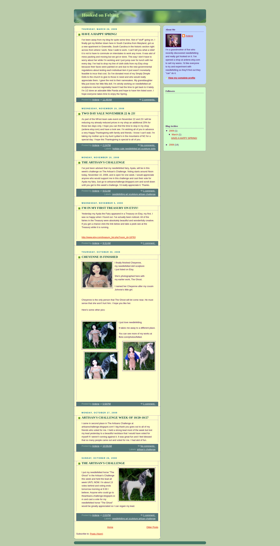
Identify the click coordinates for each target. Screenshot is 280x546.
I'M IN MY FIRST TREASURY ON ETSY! (110, 208)
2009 (172, 131)
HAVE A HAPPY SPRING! (99, 34)
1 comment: (149, 191)
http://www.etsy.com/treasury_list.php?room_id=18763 (109, 237)
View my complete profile (181, 78)
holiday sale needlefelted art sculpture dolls (134, 148)
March (175, 134)
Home (110, 527)
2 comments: (149, 99)
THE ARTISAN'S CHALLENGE (103, 162)
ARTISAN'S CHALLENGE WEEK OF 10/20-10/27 (115, 417)
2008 (172, 145)
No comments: (148, 145)
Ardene (189, 36)
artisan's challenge (146, 449)
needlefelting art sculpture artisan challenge (134, 194)
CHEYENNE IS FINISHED (100, 257)
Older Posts (152, 527)
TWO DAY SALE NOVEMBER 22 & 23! (108, 113)
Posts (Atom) (96, 534)
